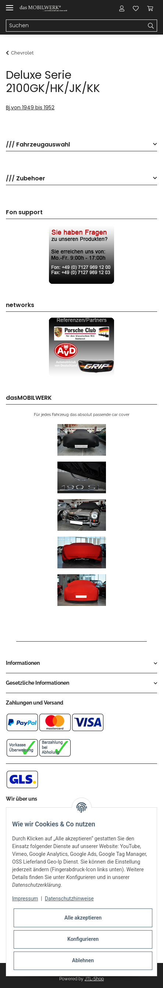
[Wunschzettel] (136, 8)
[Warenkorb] (150, 8)
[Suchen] (75, 26)
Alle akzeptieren (83, 918)
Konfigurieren (83, 939)
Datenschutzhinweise (69, 898)
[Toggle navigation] (9, 4)
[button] (122, 8)
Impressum (25, 898)
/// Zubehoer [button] (25, 179)
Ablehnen (83, 960)
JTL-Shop (94, 978)
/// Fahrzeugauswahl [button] (38, 145)
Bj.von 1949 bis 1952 (30, 107)
